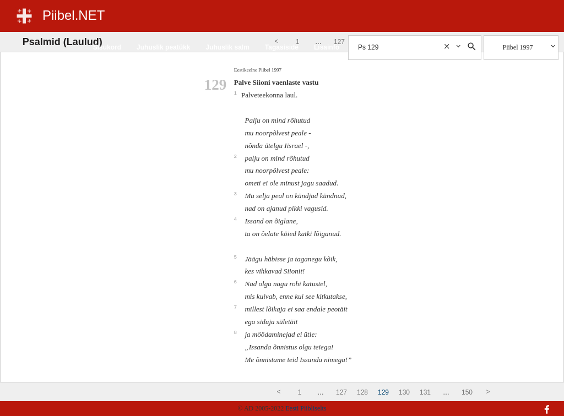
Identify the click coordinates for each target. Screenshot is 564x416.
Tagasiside (282, 47)
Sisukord (107, 47)
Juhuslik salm (227, 47)
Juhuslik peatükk (163, 47)
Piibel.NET (73, 15)
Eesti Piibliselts (305, 408)
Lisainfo (326, 47)
